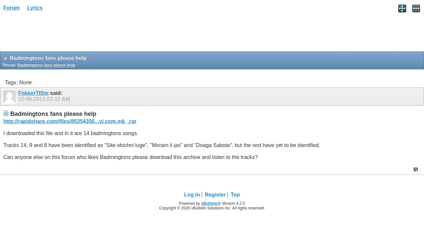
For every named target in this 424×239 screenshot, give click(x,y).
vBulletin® (211, 203)
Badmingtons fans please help (46, 65)
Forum (11, 8)
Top (235, 195)
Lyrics (35, 8)
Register (215, 195)
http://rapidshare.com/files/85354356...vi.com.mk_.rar (69, 121)
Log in (192, 195)
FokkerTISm (33, 93)
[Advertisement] (53, 33)
